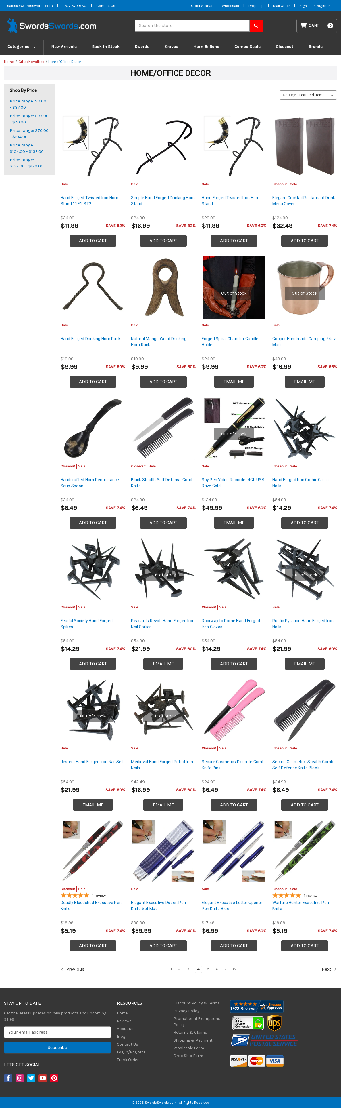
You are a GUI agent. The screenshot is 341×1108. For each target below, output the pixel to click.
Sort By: (289, 95)
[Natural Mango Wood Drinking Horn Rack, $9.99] (163, 287)
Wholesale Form (189, 1048)
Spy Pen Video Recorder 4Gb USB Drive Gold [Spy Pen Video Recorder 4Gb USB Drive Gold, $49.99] (233, 482)
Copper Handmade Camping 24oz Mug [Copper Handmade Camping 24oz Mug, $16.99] (304, 341)
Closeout (284, 46)
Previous (72, 969)
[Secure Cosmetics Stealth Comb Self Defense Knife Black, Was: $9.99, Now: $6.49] (304, 710)
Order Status (201, 5)
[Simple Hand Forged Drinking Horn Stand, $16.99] (163, 146)
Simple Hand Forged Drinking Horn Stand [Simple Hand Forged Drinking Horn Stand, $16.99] (163, 200)
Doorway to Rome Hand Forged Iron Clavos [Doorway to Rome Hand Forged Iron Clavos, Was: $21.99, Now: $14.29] (231, 623)
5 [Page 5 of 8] (208, 969)
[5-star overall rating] (93, 896)
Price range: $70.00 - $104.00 (29, 134)
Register (323, 5)
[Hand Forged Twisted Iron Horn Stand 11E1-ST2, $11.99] (92, 146)
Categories (21, 46)
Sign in (305, 5)
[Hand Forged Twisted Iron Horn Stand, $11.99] (234, 146)
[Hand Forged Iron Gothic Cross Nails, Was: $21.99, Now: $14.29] (304, 428)
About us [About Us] (125, 1028)
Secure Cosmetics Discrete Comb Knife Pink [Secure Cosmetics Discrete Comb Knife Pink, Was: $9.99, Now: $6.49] (233, 764)
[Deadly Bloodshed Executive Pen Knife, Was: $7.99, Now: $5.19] (92, 851)
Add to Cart (93, 240)
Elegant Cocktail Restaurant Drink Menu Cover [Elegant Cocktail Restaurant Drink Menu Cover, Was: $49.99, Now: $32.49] (303, 200)
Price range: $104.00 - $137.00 (27, 148)
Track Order (128, 1059)
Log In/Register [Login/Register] (131, 1052)
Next (329, 969)
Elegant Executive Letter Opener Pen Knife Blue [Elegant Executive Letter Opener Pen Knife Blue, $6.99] (232, 905)
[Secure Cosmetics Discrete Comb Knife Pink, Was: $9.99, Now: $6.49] (234, 710)
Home (122, 1013)
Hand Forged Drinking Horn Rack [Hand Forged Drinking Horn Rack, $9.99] (91, 338)
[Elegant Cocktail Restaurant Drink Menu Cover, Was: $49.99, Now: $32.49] (304, 146)
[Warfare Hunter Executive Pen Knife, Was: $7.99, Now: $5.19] (304, 851)
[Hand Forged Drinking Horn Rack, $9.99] (92, 287)
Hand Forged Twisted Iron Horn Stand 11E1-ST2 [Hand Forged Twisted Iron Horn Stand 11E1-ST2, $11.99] (89, 200)
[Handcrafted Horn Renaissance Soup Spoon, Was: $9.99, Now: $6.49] (92, 428)
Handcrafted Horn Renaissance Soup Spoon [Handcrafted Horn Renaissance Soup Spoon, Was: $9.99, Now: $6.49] (90, 482)
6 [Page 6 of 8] (217, 969)
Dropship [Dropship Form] (256, 5)
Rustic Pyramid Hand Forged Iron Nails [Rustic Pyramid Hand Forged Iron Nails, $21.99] (303, 623)
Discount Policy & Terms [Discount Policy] (197, 1003)
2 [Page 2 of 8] (179, 969)
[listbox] (317, 95)
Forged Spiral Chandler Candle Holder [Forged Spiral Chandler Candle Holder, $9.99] (230, 341)
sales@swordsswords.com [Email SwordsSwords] (30, 5)
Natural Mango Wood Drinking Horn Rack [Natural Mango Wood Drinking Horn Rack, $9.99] (158, 341)
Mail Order (281, 5)
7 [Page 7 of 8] (225, 969)
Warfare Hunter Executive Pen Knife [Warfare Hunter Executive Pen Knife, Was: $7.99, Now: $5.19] (300, 905)
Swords (142, 46)
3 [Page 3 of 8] (188, 969)
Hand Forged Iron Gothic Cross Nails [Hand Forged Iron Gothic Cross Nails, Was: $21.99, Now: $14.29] (300, 482)
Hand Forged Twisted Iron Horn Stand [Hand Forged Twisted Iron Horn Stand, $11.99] (230, 200)
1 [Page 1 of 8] (171, 969)
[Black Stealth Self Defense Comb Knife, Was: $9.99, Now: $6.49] (163, 428)
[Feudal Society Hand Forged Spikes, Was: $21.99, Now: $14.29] (92, 569)
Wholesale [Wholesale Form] (230, 5)
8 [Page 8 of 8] (234, 969)
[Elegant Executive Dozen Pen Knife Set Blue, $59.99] (163, 851)
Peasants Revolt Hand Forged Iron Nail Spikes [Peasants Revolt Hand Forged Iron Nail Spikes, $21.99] (162, 623)
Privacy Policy (186, 1010)
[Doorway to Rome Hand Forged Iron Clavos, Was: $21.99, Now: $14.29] (234, 569)
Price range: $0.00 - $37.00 (28, 104)
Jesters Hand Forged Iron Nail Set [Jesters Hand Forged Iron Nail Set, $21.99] (92, 761)
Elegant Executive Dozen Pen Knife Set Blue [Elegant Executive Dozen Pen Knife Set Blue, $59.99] (158, 905)
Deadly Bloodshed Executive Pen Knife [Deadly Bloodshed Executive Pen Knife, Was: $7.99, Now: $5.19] (91, 905)
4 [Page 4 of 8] (198, 969)
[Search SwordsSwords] (256, 26)
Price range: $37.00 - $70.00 (29, 119)
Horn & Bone (206, 46)
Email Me (234, 381)
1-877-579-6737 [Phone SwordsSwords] (74, 5)
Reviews (124, 1020)
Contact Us (127, 1044)
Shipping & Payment (193, 1040)
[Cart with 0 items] (316, 26)
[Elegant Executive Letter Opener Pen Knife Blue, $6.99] (234, 851)
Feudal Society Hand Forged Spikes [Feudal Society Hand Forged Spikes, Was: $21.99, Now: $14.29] (87, 623)
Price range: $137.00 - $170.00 (26, 163)
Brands (316, 46)
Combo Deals (247, 46)
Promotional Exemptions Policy (197, 1021)
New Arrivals (64, 46)
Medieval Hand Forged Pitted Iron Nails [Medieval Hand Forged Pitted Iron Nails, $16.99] (162, 764)
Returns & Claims (190, 1032)
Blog (121, 1036)
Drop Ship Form (188, 1055)
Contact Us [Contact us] (105, 5)
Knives (171, 46)
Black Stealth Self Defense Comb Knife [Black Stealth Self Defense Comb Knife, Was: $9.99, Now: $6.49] (162, 482)
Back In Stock (106, 46)
